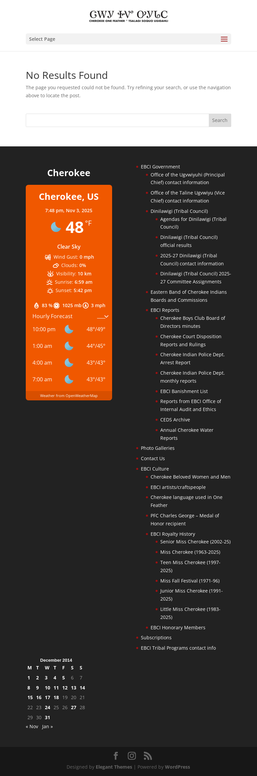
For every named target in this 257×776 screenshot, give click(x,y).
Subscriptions (156, 637)
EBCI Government (160, 166)
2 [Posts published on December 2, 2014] (37, 677)
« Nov (32, 726)
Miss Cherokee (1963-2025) (190, 552)
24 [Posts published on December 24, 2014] (47, 707)
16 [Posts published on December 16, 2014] (38, 697)
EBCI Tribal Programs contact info (178, 648)
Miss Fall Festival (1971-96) (190, 580)
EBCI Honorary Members (178, 627)
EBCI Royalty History (173, 534)
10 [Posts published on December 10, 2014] (47, 687)
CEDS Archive (175, 419)
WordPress (177, 767)
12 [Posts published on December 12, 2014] (65, 687)
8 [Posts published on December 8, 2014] (28, 687)
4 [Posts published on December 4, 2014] (55, 677)
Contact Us (153, 458)
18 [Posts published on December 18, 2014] (56, 697)
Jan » (47, 726)
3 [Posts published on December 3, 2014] (46, 677)
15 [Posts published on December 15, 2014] (30, 697)
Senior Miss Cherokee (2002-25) (195, 541)
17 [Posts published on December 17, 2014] (47, 697)
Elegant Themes (114, 767)
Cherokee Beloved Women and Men (191, 477)
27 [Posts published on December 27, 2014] (73, 707)
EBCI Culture (155, 469)
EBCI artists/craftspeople (178, 487)
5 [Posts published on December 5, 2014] (63, 677)
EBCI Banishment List (184, 391)
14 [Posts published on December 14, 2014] (82, 687)
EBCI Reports (165, 310)
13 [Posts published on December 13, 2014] (73, 687)
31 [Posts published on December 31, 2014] (47, 717)
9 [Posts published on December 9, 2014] (37, 687)
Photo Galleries (158, 448)
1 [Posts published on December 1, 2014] (28, 677)
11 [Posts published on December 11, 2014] (56, 687)
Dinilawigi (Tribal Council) (179, 211)
